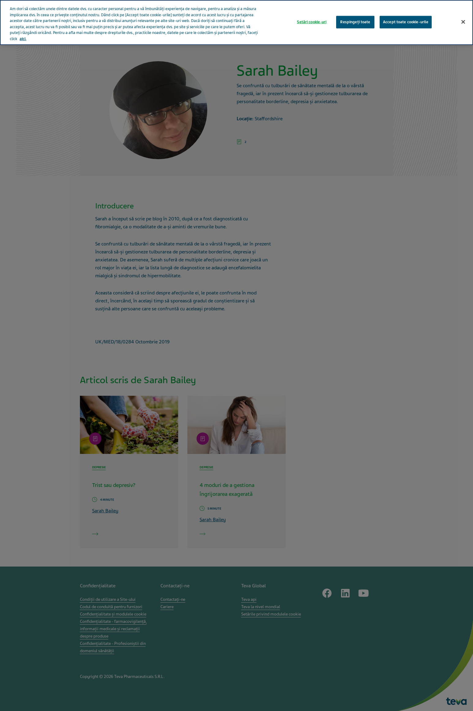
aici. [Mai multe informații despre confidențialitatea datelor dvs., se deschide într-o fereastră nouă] (23, 34)
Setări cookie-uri (311, 17)
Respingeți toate (355, 17)
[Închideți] (463, 17)
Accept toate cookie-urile (405, 17)
